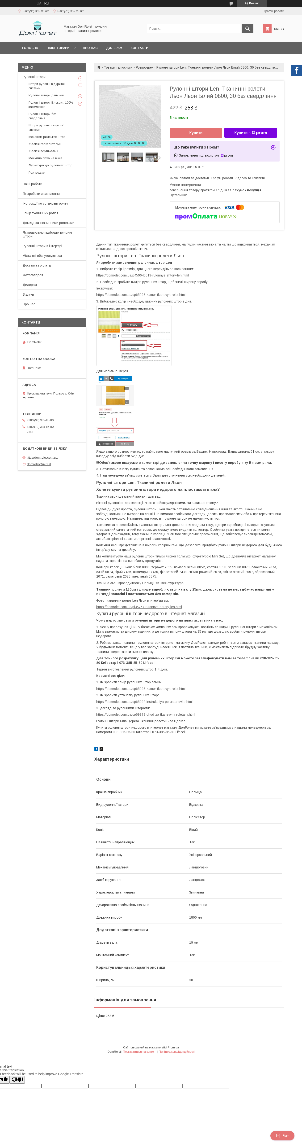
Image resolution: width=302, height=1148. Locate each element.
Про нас (90, 48)
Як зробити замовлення (41, 194)
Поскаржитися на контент (140, 1051)
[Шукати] (247, 28)
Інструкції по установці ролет (45, 203)
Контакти (139, 48)
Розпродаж (144, 67)
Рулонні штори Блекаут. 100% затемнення (51, 105)
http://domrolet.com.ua (42, 457)
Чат (282, 1136)
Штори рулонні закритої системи (46, 127)
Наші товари (58, 48)
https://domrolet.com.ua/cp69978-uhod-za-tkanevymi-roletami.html (145, 714)
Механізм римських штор (47, 137)
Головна (30, 48)
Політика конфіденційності (177, 1051)
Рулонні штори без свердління (42, 116)
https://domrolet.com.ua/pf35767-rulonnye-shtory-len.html (139, 607)
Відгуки (28, 294)
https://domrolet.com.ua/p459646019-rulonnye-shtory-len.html (142, 275)
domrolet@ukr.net (39, 464)
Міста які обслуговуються (42, 256)
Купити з (250, 133)
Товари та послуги (118, 67)
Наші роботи (32, 184)
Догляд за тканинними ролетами (48, 223)
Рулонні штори (34, 77)
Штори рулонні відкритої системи (47, 86)
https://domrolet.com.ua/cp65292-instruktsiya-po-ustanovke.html (144, 702)
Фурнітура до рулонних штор (50, 165)
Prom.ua (173, 1047)
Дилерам (114, 48)
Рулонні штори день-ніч (46, 95)
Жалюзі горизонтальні (45, 144)
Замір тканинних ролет (40, 213)
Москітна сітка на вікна (46, 158)
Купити (196, 133)
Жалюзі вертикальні (43, 151)
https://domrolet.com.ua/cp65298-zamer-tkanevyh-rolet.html (140, 295)
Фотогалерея (33, 275)
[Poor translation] (17, 1080)
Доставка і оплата (37, 265)
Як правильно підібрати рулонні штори (47, 234)
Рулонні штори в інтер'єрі (42, 246)
